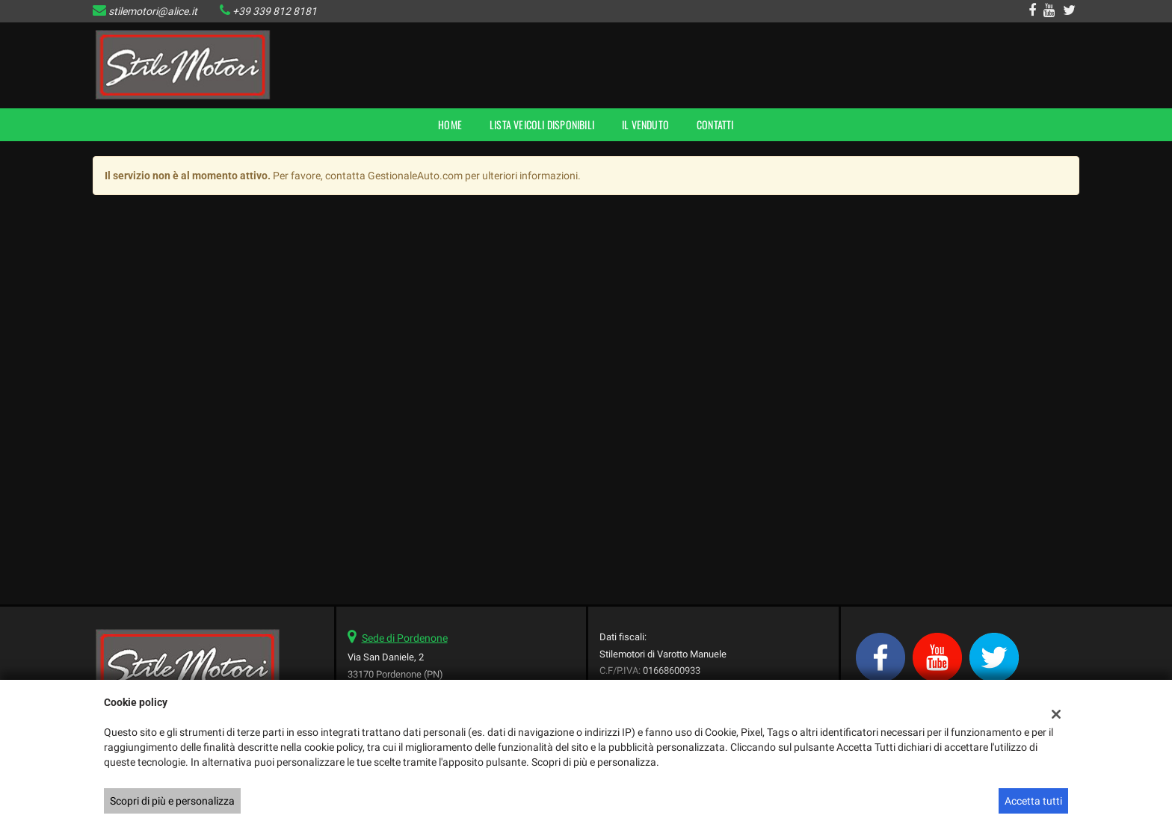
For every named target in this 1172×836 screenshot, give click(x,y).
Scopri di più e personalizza (172, 801)
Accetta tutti (1033, 801)
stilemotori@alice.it (152, 11)
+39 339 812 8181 (274, 11)
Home (450, 124)
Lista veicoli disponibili (542, 124)
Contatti (715, 124)
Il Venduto (645, 124)
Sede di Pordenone (405, 638)
